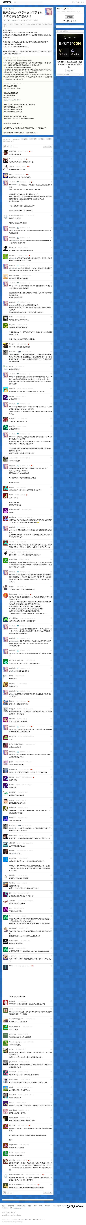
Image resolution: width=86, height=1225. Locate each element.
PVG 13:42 (28, 1219)
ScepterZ (12, 255)
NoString (12, 875)
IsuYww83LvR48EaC (16, 744)
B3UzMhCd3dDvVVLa (16, 1185)
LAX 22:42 (35, 1219)
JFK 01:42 (42, 1219)
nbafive (11, 1087)
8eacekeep (13, 1110)
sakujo (11, 800)
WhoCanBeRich (14, 1026)
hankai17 (12, 817)
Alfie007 (12, 843)
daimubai (12, 807)
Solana (47, 1206)
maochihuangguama (16, 1019)
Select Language (15, 1208)
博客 (29, 1206)
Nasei (11, 676)
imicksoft (12, 1072)
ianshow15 (13, 559)
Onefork (12, 388)
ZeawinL (12, 900)
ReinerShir (13, 928)
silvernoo (12, 1034)
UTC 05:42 (21, 1219)
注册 (77, 2)
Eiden (11, 366)
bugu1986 (12, 858)
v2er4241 (12, 792)
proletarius (13, 1062)
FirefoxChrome (15, 268)
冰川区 (33, 139)
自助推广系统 (21, 1206)
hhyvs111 (12, 247)
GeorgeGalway (14, 275)
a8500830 (12, 1095)
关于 (3, 1206)
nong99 (11, 850)
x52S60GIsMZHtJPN (16, 1175)
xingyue (12, 709)
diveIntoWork (13, 940)
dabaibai (12, 1001)
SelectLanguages (15, 1042)
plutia (11, 762)
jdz (10, 893)
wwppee (12, 552)
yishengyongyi (14, 509)
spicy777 (12, 418)
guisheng (12, 517)
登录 (82, 2)
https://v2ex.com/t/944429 (11, 100)
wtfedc (13, 671)
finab (11, 159)
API (35, 1206)
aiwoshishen (13, 618)
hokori (13, 754)
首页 (73, 2)
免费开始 (70, 71)
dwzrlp (11, 1102)
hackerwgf (12, 351)
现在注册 (70, 17)
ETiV (10, 966)
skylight (12, 1160)
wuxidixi (12, 426)
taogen (11, 916)
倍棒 (41, 139)
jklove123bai (13, 1079)
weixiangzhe (13, 458)
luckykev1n (13, 769)
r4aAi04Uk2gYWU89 (16, 660)
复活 (24, 139)
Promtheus (13, 835)
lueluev (11, 586)
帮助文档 (11, 1206)
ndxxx (11, 1009)
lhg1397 (12, 324)
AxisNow (66, 74)
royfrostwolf (13, 1118)
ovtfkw (11, 396)
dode (11, 1152)
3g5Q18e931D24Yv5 (16, 215)
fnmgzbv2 (12, 736)
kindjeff (11, 344)
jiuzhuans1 (13, 594)
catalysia (13, 20)
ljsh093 (11, 701)
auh (10, 908)
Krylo (11, 174)
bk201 (11, 317)
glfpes (11, 1049)
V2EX (5, 9)
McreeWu (12, 151)
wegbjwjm (12, 956)
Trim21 (11, 166)
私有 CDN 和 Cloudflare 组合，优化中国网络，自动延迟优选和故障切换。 (69, 64)
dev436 (11, 487)
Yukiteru (12, 883)
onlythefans (13, 1145)
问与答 (11, 9)
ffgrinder (12, 1125)
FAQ (40, 1206)
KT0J (11, 495)
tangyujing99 (15, 240)
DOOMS (12, 719)
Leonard (12, 683)
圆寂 (49, 139)
